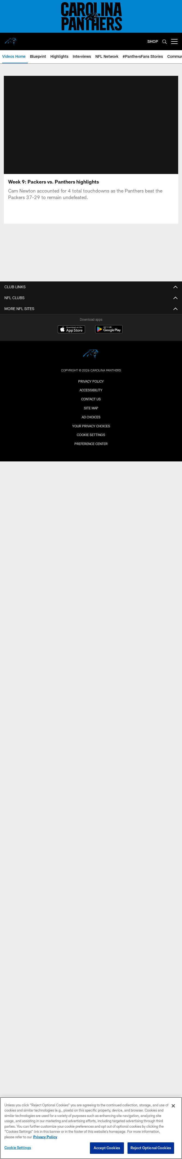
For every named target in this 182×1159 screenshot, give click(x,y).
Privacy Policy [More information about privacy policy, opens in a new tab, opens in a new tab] (45, 1137)
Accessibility (91, 390)
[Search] (164, 41)
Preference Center (91, 444)
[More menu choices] (174, 41)
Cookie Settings (91, 435)
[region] (91, 1128)
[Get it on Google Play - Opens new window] (109, 332)
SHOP (152, 41)
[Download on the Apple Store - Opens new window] (71, 330)
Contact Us (91, 399)
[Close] (173, 1106)
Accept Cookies (107, 1148)
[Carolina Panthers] (91, 354)
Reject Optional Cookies (151, 1148)
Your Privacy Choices (91, 426)
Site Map (91, 408)
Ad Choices (91, 417)
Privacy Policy (91, 381)
